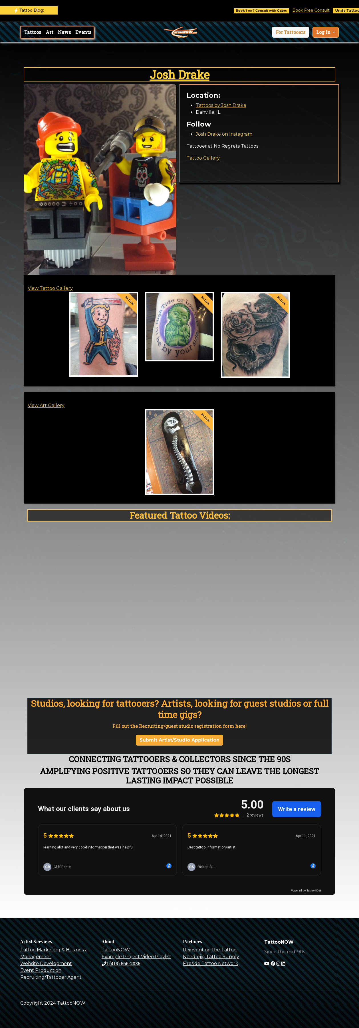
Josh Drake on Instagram (224, 134)
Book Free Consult (317, 10)
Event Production (40, 970)
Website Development (46, 963)
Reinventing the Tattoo (210, 949)
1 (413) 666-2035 (121, 963)
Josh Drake (179, 74)
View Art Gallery (46, 405)
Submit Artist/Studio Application (179, 740)
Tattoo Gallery (204, 158)
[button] (290, 32)
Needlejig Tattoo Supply (211, 956)
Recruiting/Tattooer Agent (51, 977)
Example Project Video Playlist (136, 956)
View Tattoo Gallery (50, 288)
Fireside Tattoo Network (210, 963)
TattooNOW (116, 949)
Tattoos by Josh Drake (221, 105)
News (64, 32)
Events (83, 32)
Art (49, 32)
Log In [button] (324, 32)
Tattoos (32, 32)
